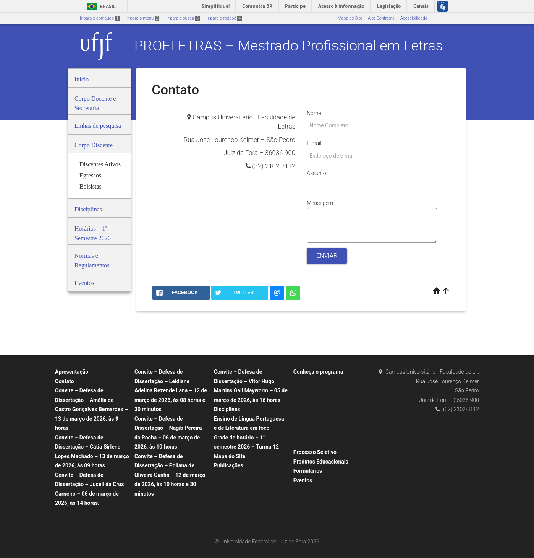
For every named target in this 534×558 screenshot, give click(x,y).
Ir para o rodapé (224, 18)
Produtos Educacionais (320, 462)
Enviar (326, 255)
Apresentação (71, 372)
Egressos (306, 432)
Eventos (302, 480)
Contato (64, 381)
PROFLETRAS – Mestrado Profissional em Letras (288, 45)
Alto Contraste (381, 18)
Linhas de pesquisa (315, 381)
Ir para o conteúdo (100, 18)
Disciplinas (227, 409)
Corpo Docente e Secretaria (323, 402)
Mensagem (320, 203)
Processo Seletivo (315, 452)
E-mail (314, 143)
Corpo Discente (311, 412)
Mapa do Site (350, 18)
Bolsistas (306, 442)
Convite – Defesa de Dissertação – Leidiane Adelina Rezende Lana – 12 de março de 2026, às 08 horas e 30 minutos (170, 390)
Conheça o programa (318, 372)
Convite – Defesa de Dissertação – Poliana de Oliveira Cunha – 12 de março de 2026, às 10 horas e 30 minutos (169, 475)
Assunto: (317, 173)
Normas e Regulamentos (320, 391)
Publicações (228, 465)
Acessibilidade (413, 18)
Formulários (307, 471)
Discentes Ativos (313, 422)
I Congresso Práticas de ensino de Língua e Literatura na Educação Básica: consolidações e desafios (329, 510)
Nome (314, 113)
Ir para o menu (142, 18)
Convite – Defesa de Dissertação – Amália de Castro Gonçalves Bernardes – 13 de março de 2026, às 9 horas (91, 409)
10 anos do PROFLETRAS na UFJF (329, 490)
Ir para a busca (183, 18)
